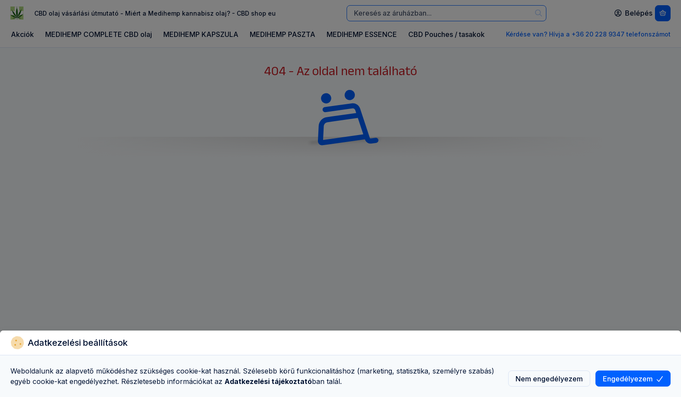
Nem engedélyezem (549, 378)
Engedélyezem (633, 378)
